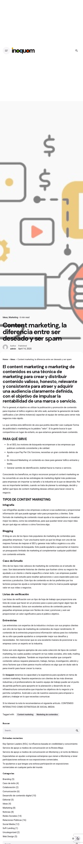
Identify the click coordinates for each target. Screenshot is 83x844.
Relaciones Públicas (12, 820)
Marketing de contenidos (47, 714)
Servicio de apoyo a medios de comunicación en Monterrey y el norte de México (40, 752)
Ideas (5, 317)
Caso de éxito (9, 783)
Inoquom (10, 675)
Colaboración (9, 787)
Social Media (9, 824)
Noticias (7, 812)
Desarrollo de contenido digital (17, 795)
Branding (7, 779)
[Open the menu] (6, 50)
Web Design (8, 836)
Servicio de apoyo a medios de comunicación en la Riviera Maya (33, 748)
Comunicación (9, 791)
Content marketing (25, 714)
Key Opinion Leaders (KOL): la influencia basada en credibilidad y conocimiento (40, 744)
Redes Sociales (10, 816)
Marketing (13, 317)
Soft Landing (9, 828)
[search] (77, 730)
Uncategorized (9, 832)
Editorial (6, 799)
